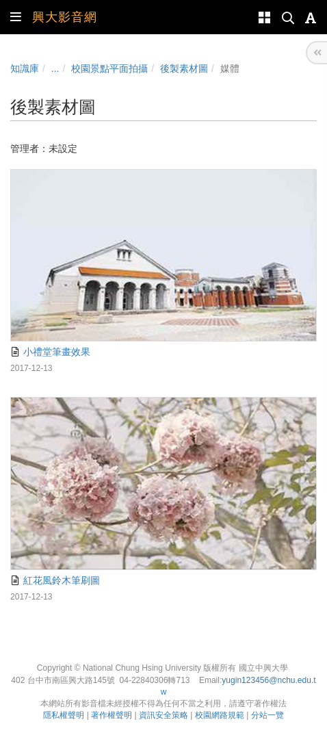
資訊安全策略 (163, 715)
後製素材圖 (184, 68)
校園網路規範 (219, 715)
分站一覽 (267, 715)
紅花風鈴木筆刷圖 (55, 580)
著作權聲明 (111, 715)
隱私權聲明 (63, 715)
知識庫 (24, 68)
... (55, 68)
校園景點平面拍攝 (109, 68)
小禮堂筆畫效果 (50, 351)
